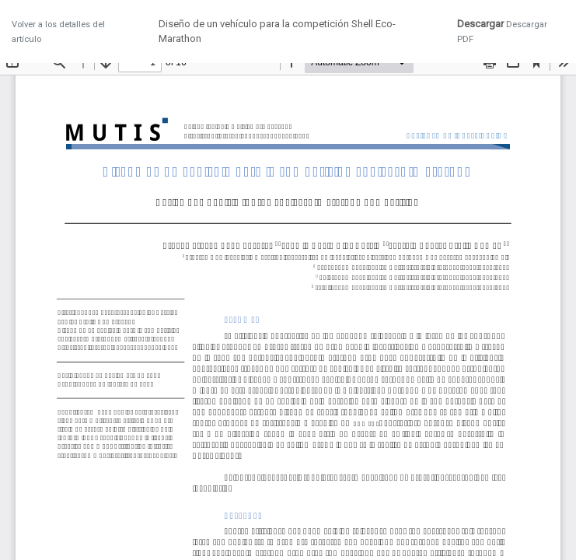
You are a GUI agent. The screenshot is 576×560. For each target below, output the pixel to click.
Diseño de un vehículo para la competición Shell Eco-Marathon (277, 31)
